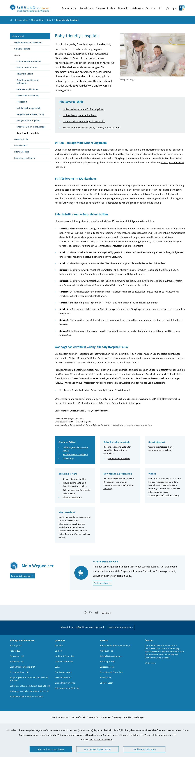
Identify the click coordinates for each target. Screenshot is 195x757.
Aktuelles (59, 646)
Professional (105, 678)
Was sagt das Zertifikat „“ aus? (92, 128)
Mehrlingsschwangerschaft (29, 108)
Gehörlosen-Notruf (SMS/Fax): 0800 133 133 (30, 686)
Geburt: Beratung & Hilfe (74, 479)
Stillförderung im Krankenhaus (80, 115)
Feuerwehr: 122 (17, 656)
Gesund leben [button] (69, 8)
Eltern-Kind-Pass (21, 152)
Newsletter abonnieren (121, 627)
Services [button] (150, 8)
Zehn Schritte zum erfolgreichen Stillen (84, 122)
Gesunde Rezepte (63, 678)
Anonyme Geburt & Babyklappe (31, 127)
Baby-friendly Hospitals (28, 133)
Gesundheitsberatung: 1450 (22, 667)
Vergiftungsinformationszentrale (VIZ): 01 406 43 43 (29, 679)
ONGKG (157, 399)
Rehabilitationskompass (111, 656)
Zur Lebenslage (103, 583)
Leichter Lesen (106, 683)
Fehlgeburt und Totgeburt (28, 121)
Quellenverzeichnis (99, 411)
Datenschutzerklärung (101, 739)
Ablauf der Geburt (25, 74)
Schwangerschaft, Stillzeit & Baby (163, 495)
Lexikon (58, 651)
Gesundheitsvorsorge (65, 683)
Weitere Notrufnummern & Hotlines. (26, 697)
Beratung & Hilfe (107, 662)
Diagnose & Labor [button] (105, 8)
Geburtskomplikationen (27, 89)
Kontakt (107, 717)
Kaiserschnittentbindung (28, 96)
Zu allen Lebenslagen (22, 576)
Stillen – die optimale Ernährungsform (84, 109)
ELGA (57, 667)
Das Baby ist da (21, 139)
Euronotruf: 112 (17, 662)
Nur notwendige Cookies (97, 749)
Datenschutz (94, 717)
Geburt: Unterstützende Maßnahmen (27, 82)
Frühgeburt (22, 102)
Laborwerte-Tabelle (64, 662)
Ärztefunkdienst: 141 (19, 672)
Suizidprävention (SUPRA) (67, 688)
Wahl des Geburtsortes (27, 68)
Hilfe (53, 717)
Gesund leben (21, 20)
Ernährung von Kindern (24, 158)
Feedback (106, 613)
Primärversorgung (63, 672)
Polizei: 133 (15, 651)
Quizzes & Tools (107, 667)
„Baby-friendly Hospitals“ (103, 390)
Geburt (49, 20)
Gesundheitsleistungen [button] (130, 8)
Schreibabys (68, 458)
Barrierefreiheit (79, 717)
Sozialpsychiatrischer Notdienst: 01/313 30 (29, 691)
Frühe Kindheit (21, 146)
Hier (60, 517)
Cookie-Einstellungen (132, 735)
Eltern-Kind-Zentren (72, 497)
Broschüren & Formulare (111, 672)
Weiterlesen (150, 663)
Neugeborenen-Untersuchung (30, 114)
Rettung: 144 (15, 646)
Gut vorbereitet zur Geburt (29, 61)
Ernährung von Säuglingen (75, 455)
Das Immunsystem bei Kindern (28, 43)
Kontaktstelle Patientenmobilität (115, 646)
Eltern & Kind (37, 20)
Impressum (63, 717)
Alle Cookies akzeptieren (50, 749)
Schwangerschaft (22, 49)
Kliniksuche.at (106, 651)
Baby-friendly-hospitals (119, 459)
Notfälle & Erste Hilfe (64, 656)
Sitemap (117, 717)
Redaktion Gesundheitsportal (79, 422)
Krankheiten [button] (86, 8)
